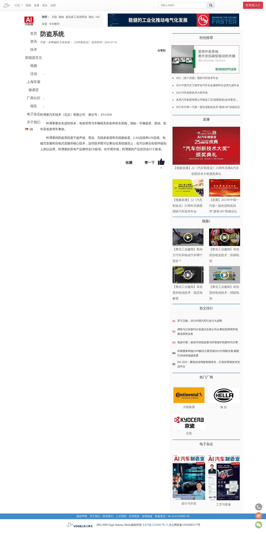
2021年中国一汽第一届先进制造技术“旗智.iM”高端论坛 (208, 107)
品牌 (53, 5)
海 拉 (223, 407)
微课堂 (34, 90)
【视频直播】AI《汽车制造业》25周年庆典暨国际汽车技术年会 (188, 205)
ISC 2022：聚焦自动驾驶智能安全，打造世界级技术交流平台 (208, 364)
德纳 (61, 17)
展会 (44, 5)
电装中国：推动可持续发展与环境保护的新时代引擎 (207, 342)
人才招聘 (121, 516)
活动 (33, 74)
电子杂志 (33, 114)
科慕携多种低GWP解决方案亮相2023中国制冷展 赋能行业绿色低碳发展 (208, 353)
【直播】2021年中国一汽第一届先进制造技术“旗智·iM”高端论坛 (224, 205)
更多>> (176, 118)
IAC (98, 17)
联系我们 (108, 516)
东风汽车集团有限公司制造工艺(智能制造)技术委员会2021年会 (212, 99)
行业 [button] (18, 5)
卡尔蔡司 (54, 24)
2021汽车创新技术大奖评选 (192, 92)
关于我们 (33, 122)
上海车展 (33, 82)
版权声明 (82, 516)
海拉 (91, 17)
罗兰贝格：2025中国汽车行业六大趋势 (199, 320)
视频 (28, 5)
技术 (33, 49)
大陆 (54, 17)
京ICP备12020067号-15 (155, 524)
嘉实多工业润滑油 (76, 17)
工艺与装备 (223, 504)
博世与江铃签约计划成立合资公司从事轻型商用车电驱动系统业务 (207, 331)
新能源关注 (33, 58)
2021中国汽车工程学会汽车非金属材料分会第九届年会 (207, 85)
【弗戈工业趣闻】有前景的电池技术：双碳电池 (224, 255)
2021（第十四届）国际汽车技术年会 (197, 78)
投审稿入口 (253, 5)
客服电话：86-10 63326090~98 (172, 516)
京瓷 (44, 24)
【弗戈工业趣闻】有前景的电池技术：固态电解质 (188, 292)
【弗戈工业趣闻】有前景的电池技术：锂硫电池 (224, 292)
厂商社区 (33, 98)
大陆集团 (189, 407)
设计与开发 (188, 503)
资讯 (33, 41)
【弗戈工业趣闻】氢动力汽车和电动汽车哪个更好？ (188, 255)
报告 (33, 106)
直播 (36, 5)
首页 (33, 33)
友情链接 (147, 516)
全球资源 (134, 516)
